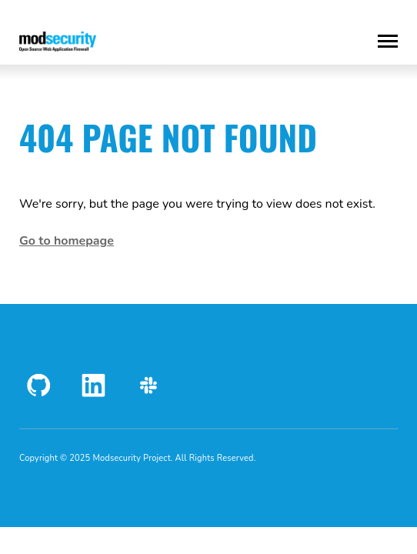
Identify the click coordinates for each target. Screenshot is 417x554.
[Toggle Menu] (388, 41)
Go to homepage (66, 240)
